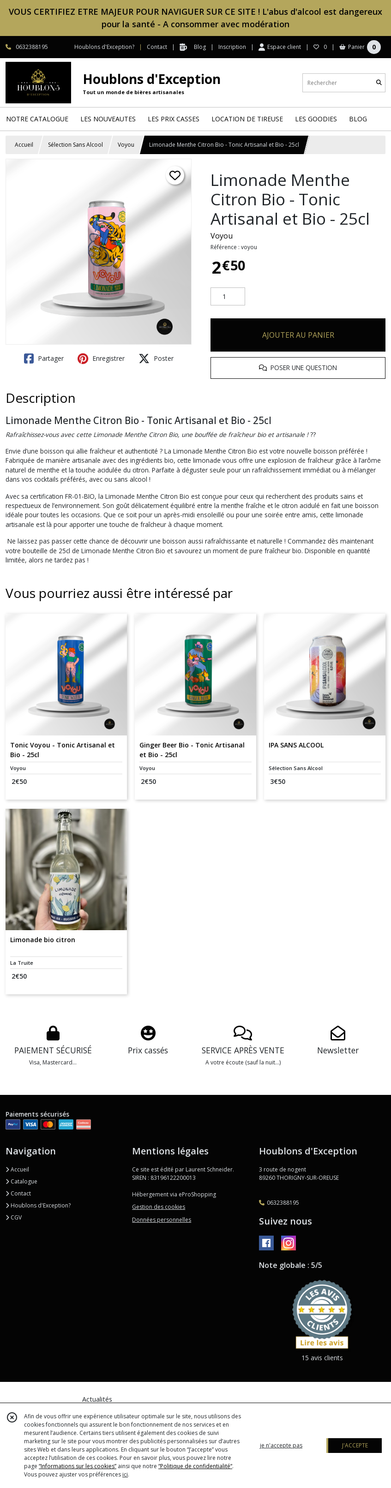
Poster (156, 358)
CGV (14, 1217)
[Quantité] (228, 296)
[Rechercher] (379, 83)
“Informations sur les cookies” (77, 1466)
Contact (157, 47)
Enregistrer (101, 358)
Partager (44, 358)
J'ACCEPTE (355, 1445)
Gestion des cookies (158, 1207)
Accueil (24, 145)
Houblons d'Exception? (38, 1205)
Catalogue (21, 1181)
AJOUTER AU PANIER (298, 335)
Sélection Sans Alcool (75, 145)
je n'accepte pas (281, 1445)
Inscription (232, 47)
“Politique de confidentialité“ (195, 1466)
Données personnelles (161, 1220)
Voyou (126, 145)
